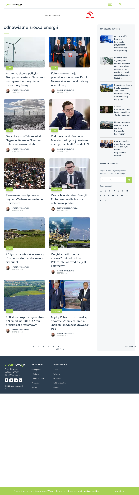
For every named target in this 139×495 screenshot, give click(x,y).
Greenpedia (35, 369)
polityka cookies (91, 491)
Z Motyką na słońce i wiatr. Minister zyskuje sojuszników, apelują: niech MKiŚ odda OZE (70, 140)
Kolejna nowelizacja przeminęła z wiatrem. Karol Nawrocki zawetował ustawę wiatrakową (69, 79)
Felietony (35, 374)
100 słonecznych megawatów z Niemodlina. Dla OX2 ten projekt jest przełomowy (25, 321)
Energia (56, 189)
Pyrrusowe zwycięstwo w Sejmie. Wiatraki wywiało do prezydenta (24, 199)
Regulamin (57, 378)
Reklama (56, 374)
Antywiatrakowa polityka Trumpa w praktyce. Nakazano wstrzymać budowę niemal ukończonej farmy (25, 79)
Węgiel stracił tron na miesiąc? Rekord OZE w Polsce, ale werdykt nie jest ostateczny (68, 260)
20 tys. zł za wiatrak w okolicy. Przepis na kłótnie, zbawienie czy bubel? (25, 258)
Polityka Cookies (59, 383)
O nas (55, 369)
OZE (9, 68)
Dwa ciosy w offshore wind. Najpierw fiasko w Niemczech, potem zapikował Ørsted (25, 140)
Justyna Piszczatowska (67, 208)
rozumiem (119, 491)
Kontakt (56, 387)
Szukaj (34, 387)
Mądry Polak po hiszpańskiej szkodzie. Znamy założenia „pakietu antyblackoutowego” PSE (70, 323)
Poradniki (35, 383)
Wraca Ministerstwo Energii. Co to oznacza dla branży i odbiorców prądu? (69, 199)
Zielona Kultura (37, 378)
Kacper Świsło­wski (20, 90)
